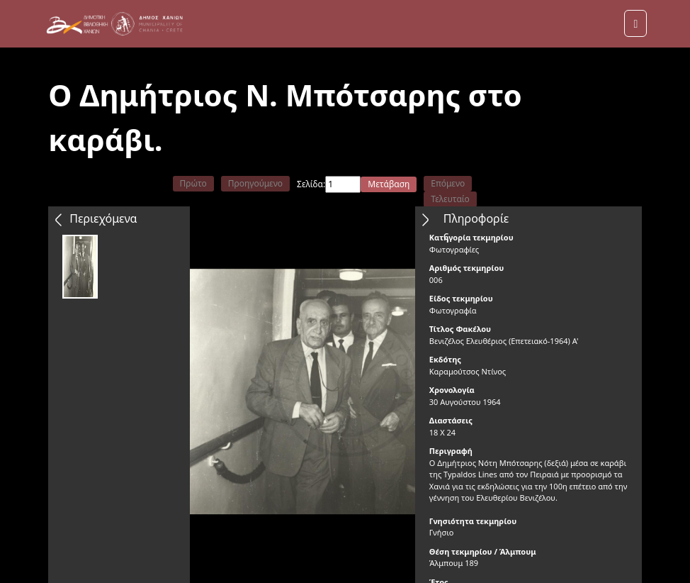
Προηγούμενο (255, 183)
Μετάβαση (388, 184)
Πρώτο (193, 183)
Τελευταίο (450, 199)
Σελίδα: (311, 184)
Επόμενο (448, 183)
